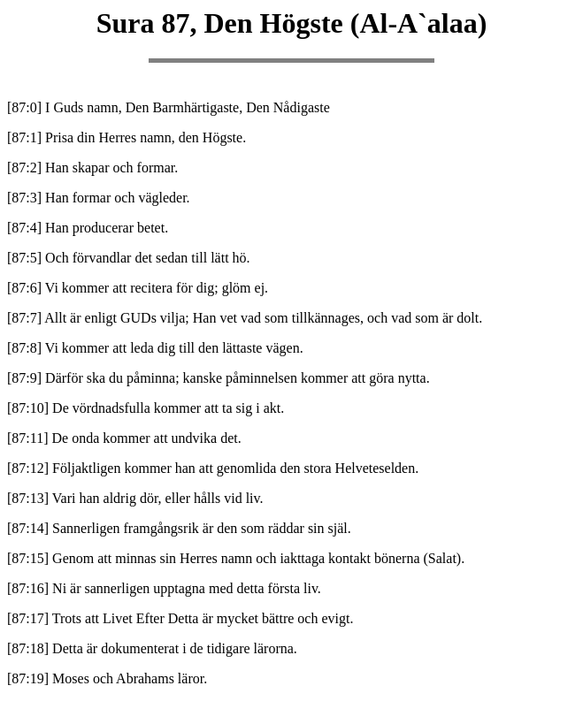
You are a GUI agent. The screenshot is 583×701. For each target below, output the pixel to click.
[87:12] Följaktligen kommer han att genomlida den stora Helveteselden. (212, 468)
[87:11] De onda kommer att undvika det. (124, 438)
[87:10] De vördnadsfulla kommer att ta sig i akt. (145, 407)
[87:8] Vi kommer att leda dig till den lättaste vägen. (155, 347)
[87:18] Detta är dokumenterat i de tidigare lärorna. (152, 648)
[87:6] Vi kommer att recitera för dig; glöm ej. (137, 287)
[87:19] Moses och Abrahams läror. (107, 678)
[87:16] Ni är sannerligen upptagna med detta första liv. (164, 588)
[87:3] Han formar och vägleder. (98, 197)
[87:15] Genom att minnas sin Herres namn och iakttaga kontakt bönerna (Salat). (235, 558)
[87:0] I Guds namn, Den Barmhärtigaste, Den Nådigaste (168, 107)
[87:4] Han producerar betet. (87, 227)
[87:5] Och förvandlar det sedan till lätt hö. (128, 257)
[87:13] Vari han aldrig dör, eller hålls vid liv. (135, 498)
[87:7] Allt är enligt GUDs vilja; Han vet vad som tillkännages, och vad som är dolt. (244, 317)
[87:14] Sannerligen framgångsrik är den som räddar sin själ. (179, 528)
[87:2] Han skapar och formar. (92, 167)
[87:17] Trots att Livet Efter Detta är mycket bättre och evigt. (180, 618)
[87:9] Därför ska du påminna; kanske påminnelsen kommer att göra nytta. (218, 377)
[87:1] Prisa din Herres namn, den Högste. (126, 137)
